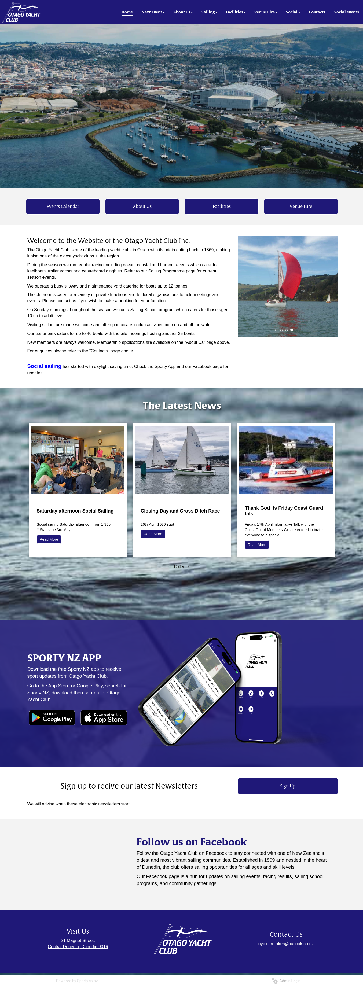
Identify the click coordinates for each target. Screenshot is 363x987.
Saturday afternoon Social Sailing (75, 511)
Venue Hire (301, 206)
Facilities (222, 206)
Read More (49, 539)
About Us (142, 206)
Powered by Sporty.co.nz (77, 981)
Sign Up (288, 786)
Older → (182, 566)
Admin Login (286, 981)
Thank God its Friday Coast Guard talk (284, 510)
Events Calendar (63, 206)
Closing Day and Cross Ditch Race (180, 511)
